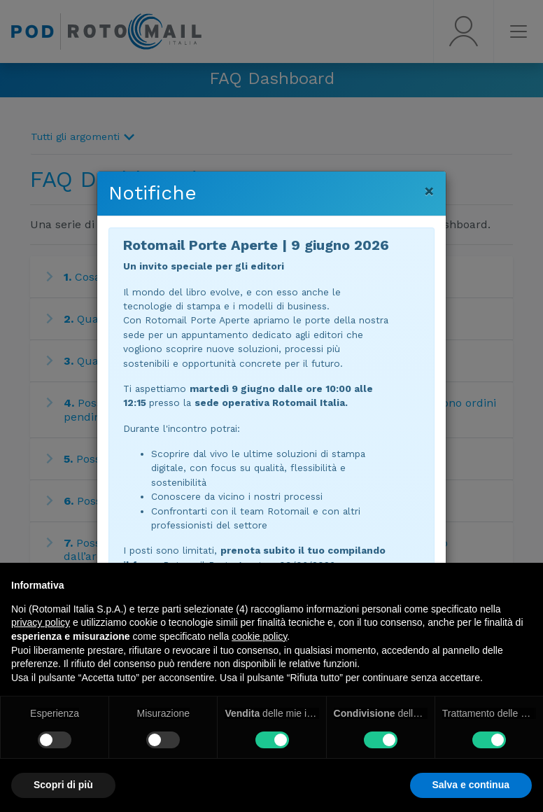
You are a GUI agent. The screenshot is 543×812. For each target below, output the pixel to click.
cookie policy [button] (259, 636)
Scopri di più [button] (63, 784)
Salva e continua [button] (470, 784)
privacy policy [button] (40, 622)
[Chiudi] (429, 191)
